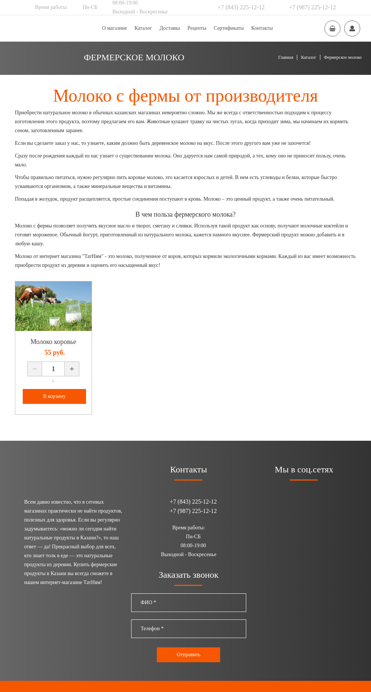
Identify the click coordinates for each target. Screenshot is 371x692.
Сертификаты (229, 28)
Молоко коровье (53, 341)
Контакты (262, 28)
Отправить (189, 654)
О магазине (114, 28)
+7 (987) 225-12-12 (312, 7)
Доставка (169, 28)
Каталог (143, 28)
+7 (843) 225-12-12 (241, 7)
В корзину (54, 396)
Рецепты (196, 28)
